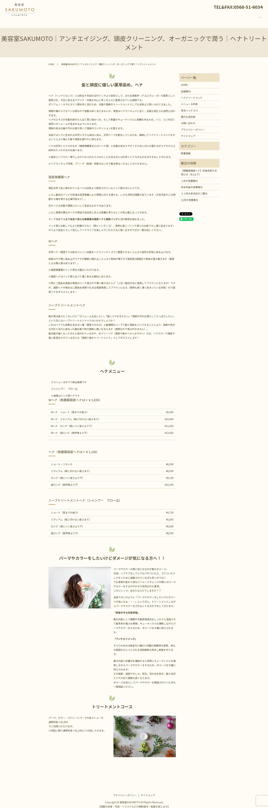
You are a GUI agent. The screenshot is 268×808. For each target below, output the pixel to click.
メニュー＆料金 (177, 19)
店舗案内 (135, 19)
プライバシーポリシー (193, 126)
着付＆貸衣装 (217, 19)
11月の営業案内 (189, 196)
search (260, 19)
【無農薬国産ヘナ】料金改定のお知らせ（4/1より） (199, 169)
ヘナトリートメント (154, 19)
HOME (122, 19)
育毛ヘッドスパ (197, 19)
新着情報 (233, 19)
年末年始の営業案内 (192, 184)
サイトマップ (188, 132)
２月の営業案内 (189, 177)
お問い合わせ (249, 19)
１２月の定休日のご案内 (194, 190)
